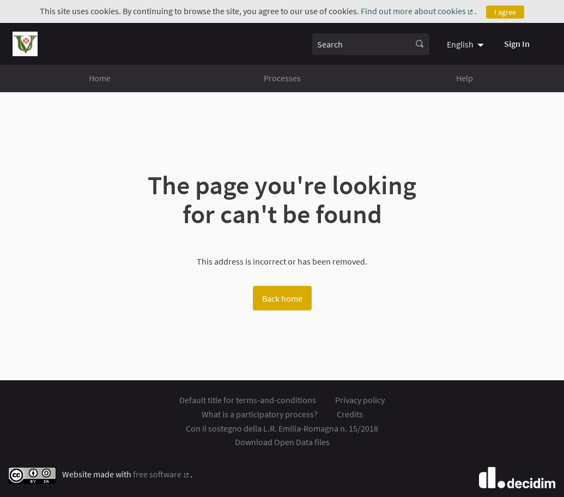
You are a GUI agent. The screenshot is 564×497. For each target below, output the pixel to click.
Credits (350, 414)
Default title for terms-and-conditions (247, 399)
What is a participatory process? (260, 414)
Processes (282, 78)
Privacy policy (360, 399)
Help (464, 78)
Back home (282, 298)
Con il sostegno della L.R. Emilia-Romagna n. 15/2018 (282, 428)
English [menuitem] (460, 44)
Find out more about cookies (418, 10)
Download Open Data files (282, 441)
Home (100, 78)
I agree (505, 12)
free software (161, 474)
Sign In (517, 43)
